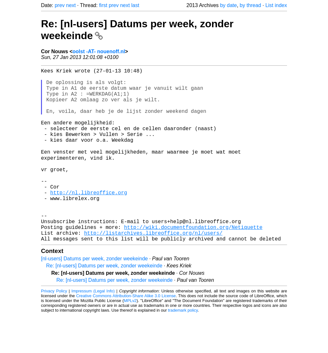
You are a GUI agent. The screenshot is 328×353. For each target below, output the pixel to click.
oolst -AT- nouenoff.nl (98, 51)
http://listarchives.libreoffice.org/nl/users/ (153, 269)
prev (60, 5)
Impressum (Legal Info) (93, 328)
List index (276, 5)
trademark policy (183, 348)
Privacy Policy (54, 328)
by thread (250, 5)
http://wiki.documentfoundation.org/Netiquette (193, 262)
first (103, 5)
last (135, 5)
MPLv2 (130, 338)
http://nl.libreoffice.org (88, 219)
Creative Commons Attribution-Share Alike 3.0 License (126, 333)
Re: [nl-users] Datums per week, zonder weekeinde (104, 303)
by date (228, 5)
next (71, 5)
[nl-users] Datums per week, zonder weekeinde (94, 296)
